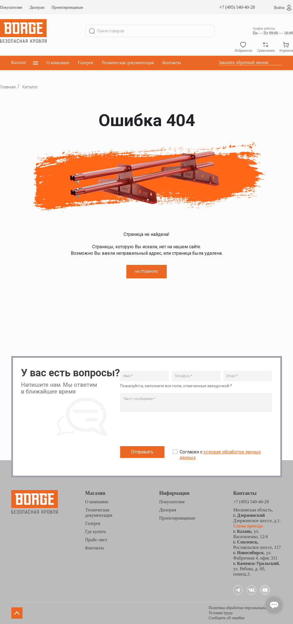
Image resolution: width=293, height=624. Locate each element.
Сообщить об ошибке (226, 618)
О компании (58, 62)
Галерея (85, 62)
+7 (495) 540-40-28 (237, 7)
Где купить (95, 531)
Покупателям (11, 7)
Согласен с (220, 454)
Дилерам (37, 7)
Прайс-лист (96, 539)
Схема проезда (248, 526)
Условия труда (221, 613)
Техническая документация (128, 62)
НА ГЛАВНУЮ (146, 271)
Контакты (171, 62)
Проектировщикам (67, 7)
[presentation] (163, 430)
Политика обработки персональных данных (245, 608)
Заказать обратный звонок (244, 62)
